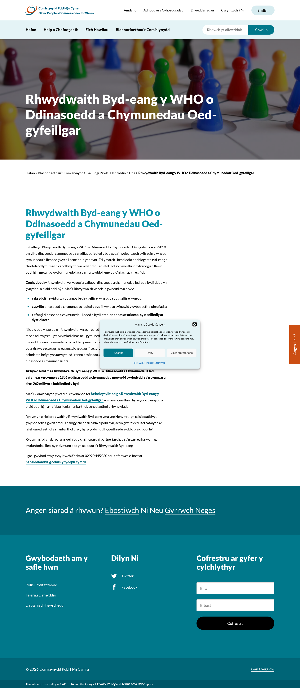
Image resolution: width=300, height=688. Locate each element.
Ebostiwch (122, 510)
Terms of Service (133, 684)
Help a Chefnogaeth (61, 30)
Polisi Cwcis (138, 362)
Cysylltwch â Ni (232, 10)
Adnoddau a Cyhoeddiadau (163, 10)
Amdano (129, 10)
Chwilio (261, 30)
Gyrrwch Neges (190, 510)
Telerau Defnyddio (41, 595)
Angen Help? (294, 344)
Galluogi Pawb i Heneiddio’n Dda (110, 173)
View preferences (182, 352)
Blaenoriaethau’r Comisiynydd (143, 30)
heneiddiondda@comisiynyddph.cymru (56, 462)
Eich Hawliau (97, 30)
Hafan (31, 30)
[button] (194, 324)
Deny (150, 352)
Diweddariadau (202, 10)
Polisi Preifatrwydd (155, 362)
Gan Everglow (262, 669)
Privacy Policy (105, 684)
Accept (118, 352)
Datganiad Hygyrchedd (45, 605)
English (262, 10)
